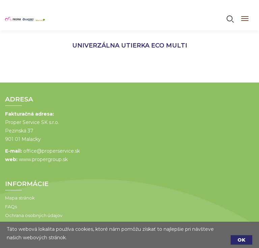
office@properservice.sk (51, 151)
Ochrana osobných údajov (33, 215)
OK (241, 240)
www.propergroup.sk (43, 159)
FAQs (11, 206)
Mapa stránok (20, 197)
